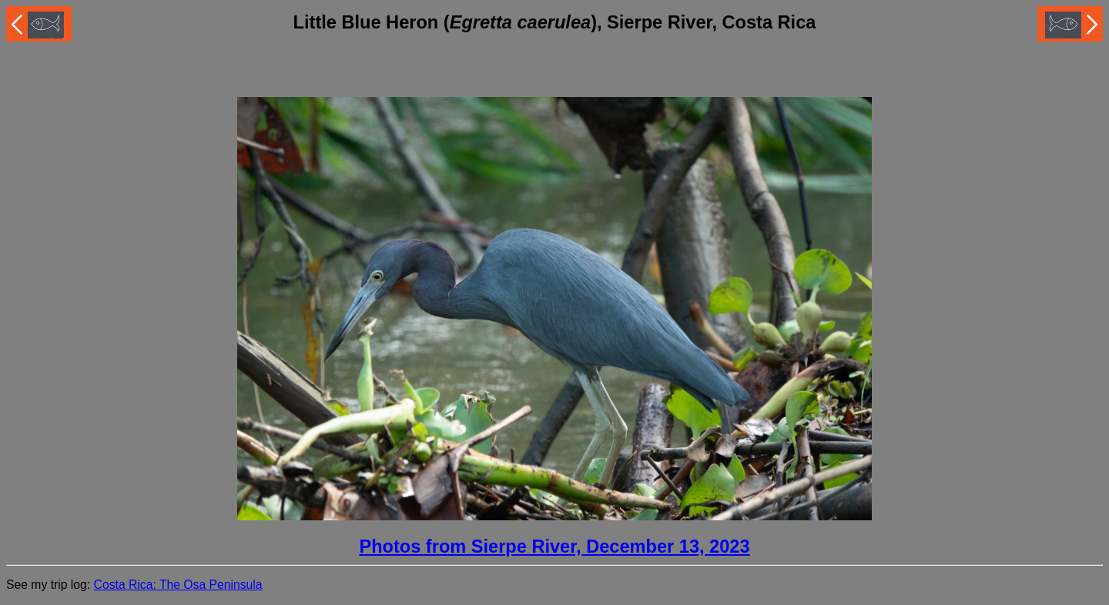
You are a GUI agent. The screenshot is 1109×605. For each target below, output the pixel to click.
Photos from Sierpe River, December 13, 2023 (554, 546)
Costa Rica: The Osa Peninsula (178, 584)
